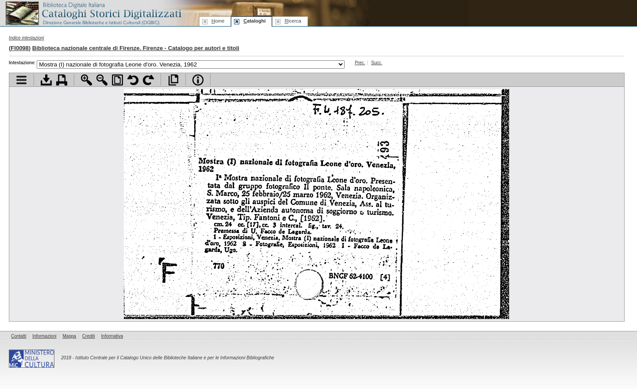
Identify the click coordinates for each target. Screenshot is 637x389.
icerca (292, 20)
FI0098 (19, 48)
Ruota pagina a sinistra (132, 80)
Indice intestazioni (26, 37)
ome (217, 20)
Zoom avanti (86, 80)
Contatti (18, 336)
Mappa (70, 336)
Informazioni (44, 336)
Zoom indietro (101, 80)
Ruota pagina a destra (148, 80)
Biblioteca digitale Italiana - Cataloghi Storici (93, 12)
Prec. (360, 62)
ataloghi (254, 20)
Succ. (376, 62)
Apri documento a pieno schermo (173, 80)
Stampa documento (61, 80)
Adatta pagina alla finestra (117, 80)
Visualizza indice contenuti (21, 80)
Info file (197, 80)
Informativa (112, 336)
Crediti (88, 336)
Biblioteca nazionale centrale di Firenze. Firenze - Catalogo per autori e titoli (135, 48)
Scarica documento (46, 80)
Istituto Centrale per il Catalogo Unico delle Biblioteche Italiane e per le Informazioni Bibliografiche (174, 357)
